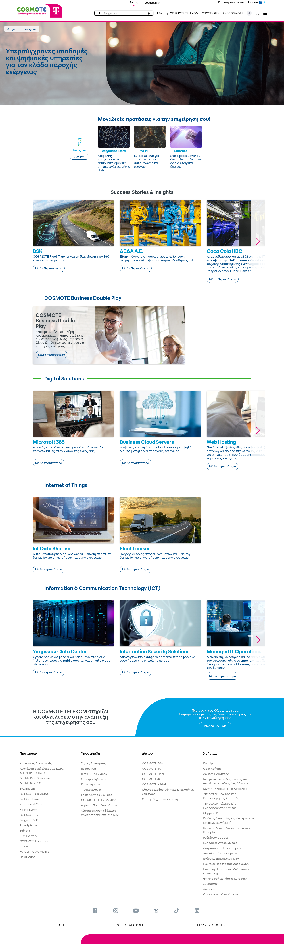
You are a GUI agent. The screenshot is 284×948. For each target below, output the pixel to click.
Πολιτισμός (27, 857)
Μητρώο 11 (210, 813)
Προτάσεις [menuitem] (28, 753)
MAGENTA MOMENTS (34, 851)
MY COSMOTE (233, 13)
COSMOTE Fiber (153, 774)
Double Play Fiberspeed (36, 778)
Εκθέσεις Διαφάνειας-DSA (221, 858)
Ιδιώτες (133, 2)
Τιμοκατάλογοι (91, 789)
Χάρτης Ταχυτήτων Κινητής (160, 799)
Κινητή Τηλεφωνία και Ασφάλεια (225, 788)
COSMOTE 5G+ (152, 763)
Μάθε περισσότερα (51, 354)
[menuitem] (95, 910)
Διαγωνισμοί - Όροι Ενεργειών (224, 848)
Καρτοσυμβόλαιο (31, 804)
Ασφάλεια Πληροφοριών (220, 853)
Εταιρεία (253, 2)
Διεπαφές (209, 889)
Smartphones (29, 825)
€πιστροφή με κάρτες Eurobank (225, 878)
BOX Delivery (28, 836)
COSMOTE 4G (151, 779)
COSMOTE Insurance (34, 841)
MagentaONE (29, 820)
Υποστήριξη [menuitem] (90, 753)
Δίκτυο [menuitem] (147, 753)
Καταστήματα (226, 2)
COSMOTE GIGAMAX (34, 794)
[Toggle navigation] (264, 13)
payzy (24, 846)
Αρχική (12, 29)
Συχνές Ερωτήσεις (93, 763)
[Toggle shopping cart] (259, 13)
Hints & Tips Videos (94, 774)
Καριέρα (209, 763)
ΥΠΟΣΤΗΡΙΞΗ (211, 13)
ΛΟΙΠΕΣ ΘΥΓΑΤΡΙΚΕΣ (129, 925)
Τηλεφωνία (27, 788)
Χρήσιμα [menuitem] (210, 753)
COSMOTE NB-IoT (154, 784)
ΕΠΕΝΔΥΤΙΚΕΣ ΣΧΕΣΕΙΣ (210, 925)
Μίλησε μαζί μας (215, 726)
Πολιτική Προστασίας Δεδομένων (226, 864)
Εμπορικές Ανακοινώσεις (220, 843)
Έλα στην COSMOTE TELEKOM (178, 13)
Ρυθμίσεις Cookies (216, 837)
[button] (249, 13)
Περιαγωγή (88, 768)
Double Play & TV (31, 783)
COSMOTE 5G (151, 768)
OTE (62, 925)
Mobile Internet (30, 799)
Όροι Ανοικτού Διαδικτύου (221, 894)
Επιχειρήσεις (152, 2)
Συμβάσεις (210, 884)
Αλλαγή (79, 156)
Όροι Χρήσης (212, 768)
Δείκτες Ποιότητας (216, 774)
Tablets (25, 830)
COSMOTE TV (29, 815)
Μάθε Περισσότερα (48, 268)
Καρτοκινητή (28, 809)
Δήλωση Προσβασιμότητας (99, 805)
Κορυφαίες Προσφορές (36, 763)
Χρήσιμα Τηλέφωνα (94, 779)
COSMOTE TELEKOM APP (98, 800)
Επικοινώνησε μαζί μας (96, 795)
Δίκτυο (241, 2)
